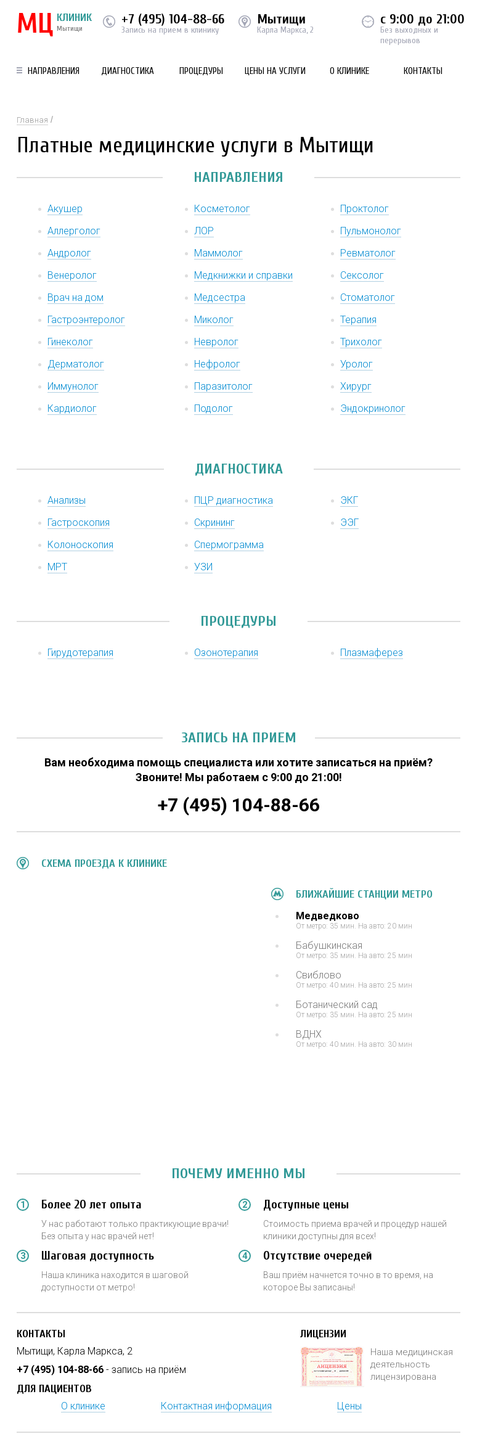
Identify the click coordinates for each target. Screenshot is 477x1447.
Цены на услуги (275, 71)
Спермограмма (229, 545)
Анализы (66, 500)
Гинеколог (70, 342)
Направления (54, 71)
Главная (32, 120)
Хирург (356, 386)
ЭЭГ (349, 522)
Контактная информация (216, 1406)
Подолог (213, 408)
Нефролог (217, 364)
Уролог (356, 364)
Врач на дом (75, 297)
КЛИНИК (54, 24)
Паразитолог (223, 386)
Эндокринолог (373, 408)
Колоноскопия (80, 545)
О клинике (349, 71)
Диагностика (127, 71)
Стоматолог (367, 297)
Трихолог (361, 342)
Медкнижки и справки (243, 275)
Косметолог (222, 209)
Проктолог (364, 209)
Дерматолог (75, 364)
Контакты (423, 71)
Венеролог (72, 275)
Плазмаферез (371, 652)
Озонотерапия (226, 652)
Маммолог (218, 253)
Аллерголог (73, 231)
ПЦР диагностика (233, 500)
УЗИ (203, 567)
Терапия (358, 320)
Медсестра (219, 297)
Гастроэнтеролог (86, 320)
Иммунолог (73, 386)
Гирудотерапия (80, 652)
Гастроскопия (78, 522)
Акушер (65, 209)
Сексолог (362, 275)
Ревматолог (368, 253)
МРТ (57, 567)
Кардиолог (72, 408)
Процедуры (201, 71)
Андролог (69, 253)
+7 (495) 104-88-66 (172, 19)
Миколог (214, 320)
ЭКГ (349, 500)
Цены (349, 1406)
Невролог (216, 342)
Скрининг (214, 522)
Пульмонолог (370, 231)
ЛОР (204, 231)
